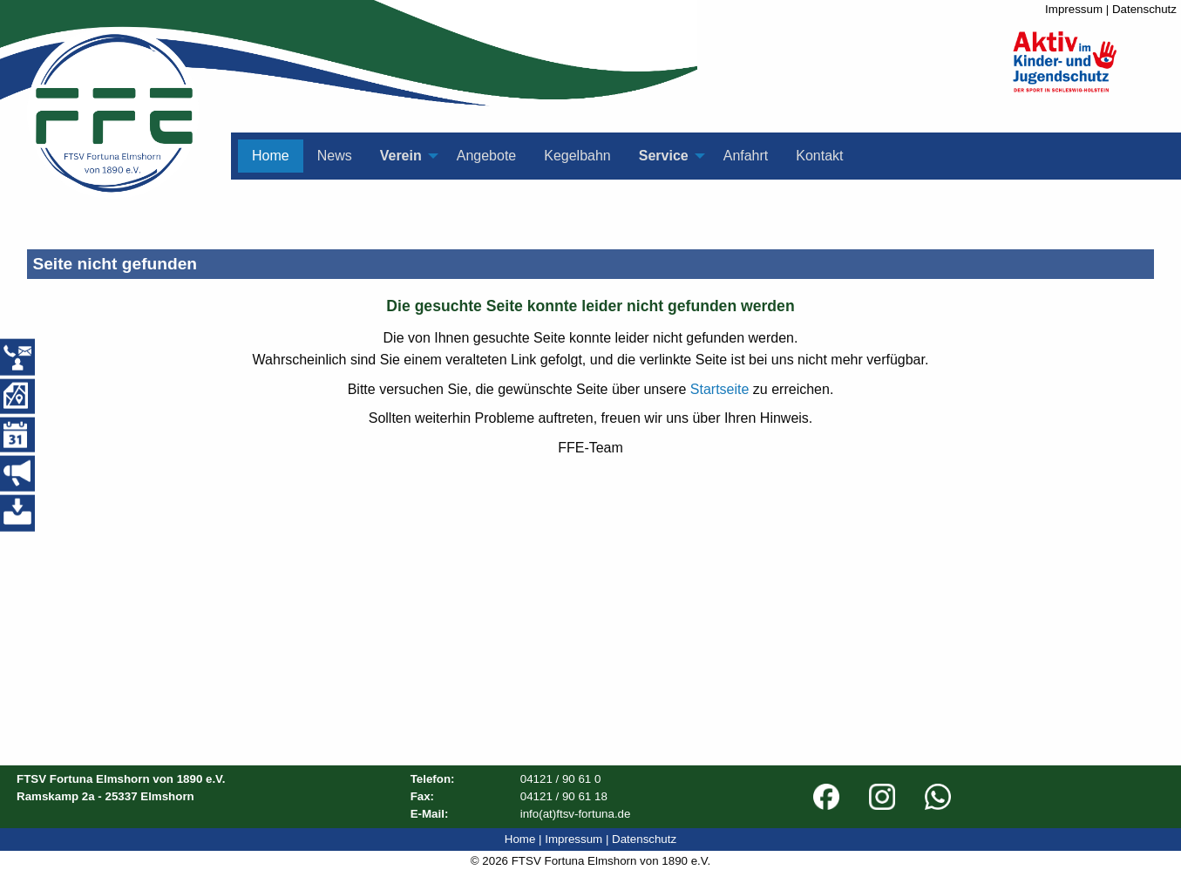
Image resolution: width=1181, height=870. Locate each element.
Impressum (1074, 9)
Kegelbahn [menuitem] (577, 155)
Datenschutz (1144, 9)
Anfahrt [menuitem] (746, 155)
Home (520, 839)
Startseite (720, 389)
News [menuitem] (334, 155)
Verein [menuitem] (401, 155)
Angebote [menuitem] (487, 155)
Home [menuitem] (270, 155)
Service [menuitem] (664, 155)
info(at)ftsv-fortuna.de (575, 813)
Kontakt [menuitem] (819, 155)
